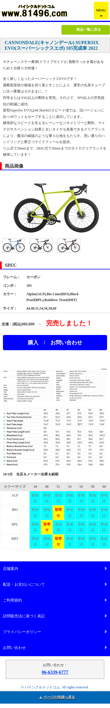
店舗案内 (55, 569)
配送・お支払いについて (55, 585)
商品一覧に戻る (88, 30)
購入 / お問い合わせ (55, 343)
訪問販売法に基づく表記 (55, 616)
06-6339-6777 (55, 672)
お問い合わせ (55, 648)
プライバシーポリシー (55, 632)
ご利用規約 (55, 600)
